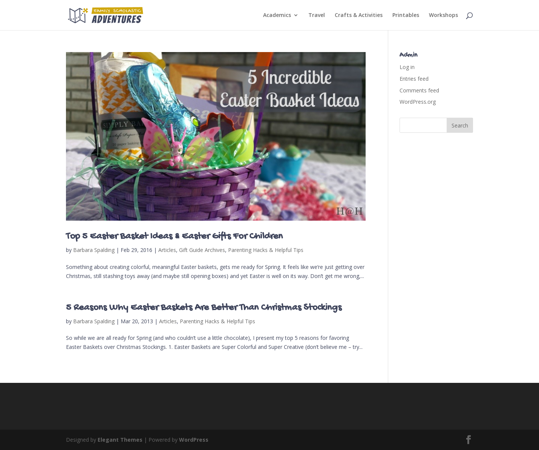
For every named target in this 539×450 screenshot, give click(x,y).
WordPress (193, 439)
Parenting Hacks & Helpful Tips (265, 249)
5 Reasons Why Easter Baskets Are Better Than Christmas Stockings (203, 308)
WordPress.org (418, 101)
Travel (316, 15)
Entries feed (414, 78)
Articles (167, 249)
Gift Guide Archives (202, 249)
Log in (407, 67)
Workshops (443, 15)
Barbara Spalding (94, 249)
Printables (405, 15)
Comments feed (419, 90)
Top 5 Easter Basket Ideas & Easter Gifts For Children (174, 237)
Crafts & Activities (359, 15)
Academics (277, 15)
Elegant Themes (120, 439)
